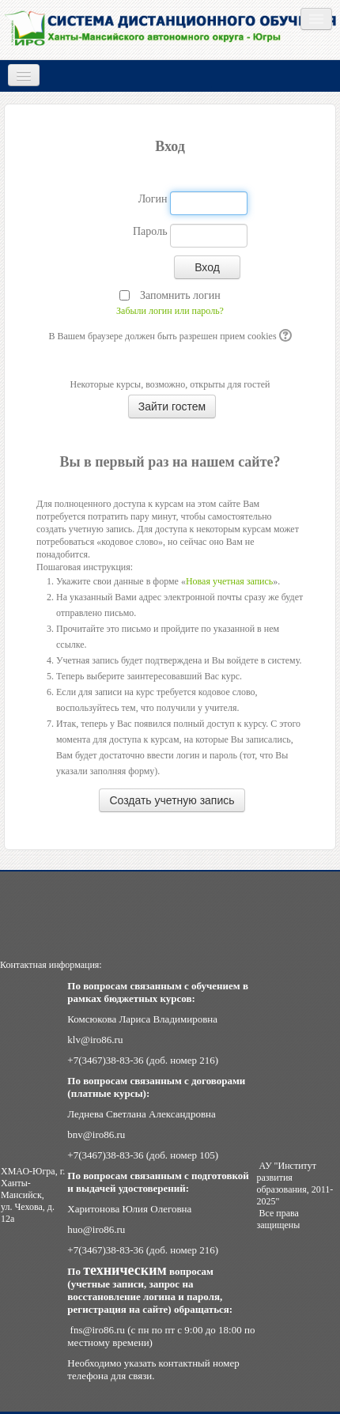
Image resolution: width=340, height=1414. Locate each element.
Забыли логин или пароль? (170, 310)
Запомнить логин (180, 295)
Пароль (150, 231)
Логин (153, 199)
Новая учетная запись (229, 581)
